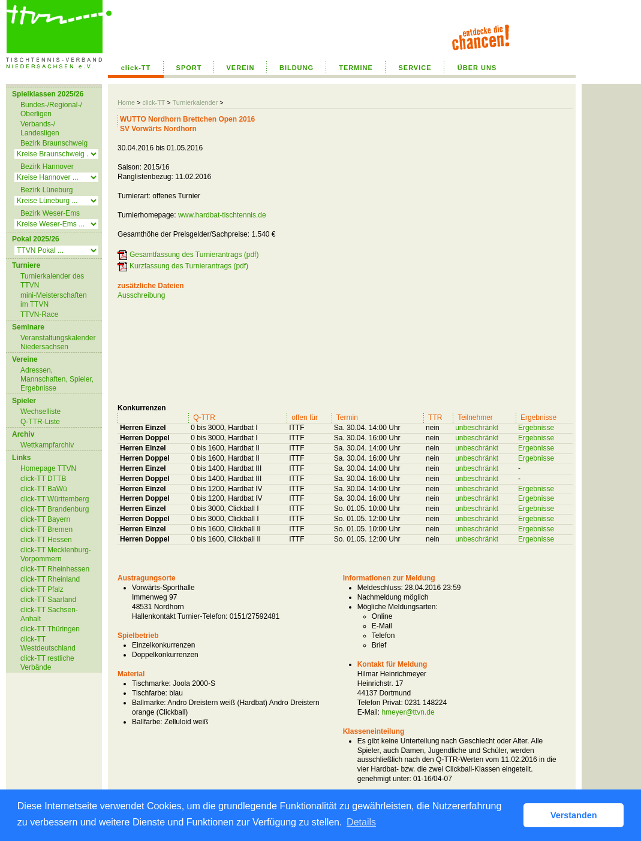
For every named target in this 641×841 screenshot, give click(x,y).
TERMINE (356, 67)
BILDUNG (296, 67)
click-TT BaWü (43, 489)
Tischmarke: (151, 683)
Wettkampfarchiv (47, 445)
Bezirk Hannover (47, 166)
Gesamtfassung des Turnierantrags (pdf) (194, 254)
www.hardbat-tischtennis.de (222, 215)
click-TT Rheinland (50, 579)
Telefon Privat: (380, 702)
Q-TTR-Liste (40, 422)
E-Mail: (368, 712)
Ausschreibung (141, 295)
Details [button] (361, 822)
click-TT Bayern (45, 519)
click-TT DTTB (43, 478)
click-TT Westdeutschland (48, 643)
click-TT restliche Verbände (47, 662)
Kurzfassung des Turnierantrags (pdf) (189, 266)
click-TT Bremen (46, 529)
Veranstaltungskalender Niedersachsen (57, 342)
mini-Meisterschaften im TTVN (53, 299)
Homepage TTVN (48, 468)
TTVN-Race (39, 314)
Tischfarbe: (149, 693)
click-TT (136, 67)
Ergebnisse (536, 427)
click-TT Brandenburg (54, 509)
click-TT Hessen (46, 540)
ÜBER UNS (477, 67)
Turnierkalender (195, 102)
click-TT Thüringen (50, 629)
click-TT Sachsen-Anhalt (49, 614)
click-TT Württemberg (54, 499)
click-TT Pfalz (42, 589)
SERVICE (414, 67)
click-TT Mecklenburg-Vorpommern (55, 554)
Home (126, 102)
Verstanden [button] (573, 815)
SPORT (189, 67)
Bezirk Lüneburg (46, 190)
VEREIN (241, 67)
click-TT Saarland (48, 599)
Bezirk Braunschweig (54, 143)
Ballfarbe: (147, 722)
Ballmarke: (149, 702)
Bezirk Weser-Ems (50, 213)
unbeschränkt (476, 427)
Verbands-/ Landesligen (39, 128)
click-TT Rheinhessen (54, 569)
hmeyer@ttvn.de (407, 712)
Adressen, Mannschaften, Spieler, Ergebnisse (57, 379)
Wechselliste (40, 411)
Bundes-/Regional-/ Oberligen (51, 109)
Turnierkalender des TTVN (52, 280)
